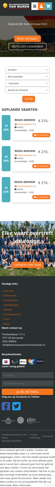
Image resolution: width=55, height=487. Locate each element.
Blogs (6, 323)
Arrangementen (11, 314)
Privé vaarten (10, 300)
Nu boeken (41, 135)
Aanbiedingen (10, 305)
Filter (29, 99)
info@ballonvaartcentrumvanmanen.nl (23, 345)
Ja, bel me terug (27, 392)
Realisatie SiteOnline (11, 440)
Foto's (6, 319)
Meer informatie (22, 485)
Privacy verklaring (35, 436)
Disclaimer (48, 436)
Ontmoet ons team (27, 265)
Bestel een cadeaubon (27, 46)
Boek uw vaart (27, 38)
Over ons (7, 290)
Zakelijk (7, 309)
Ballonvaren (9, 295)
